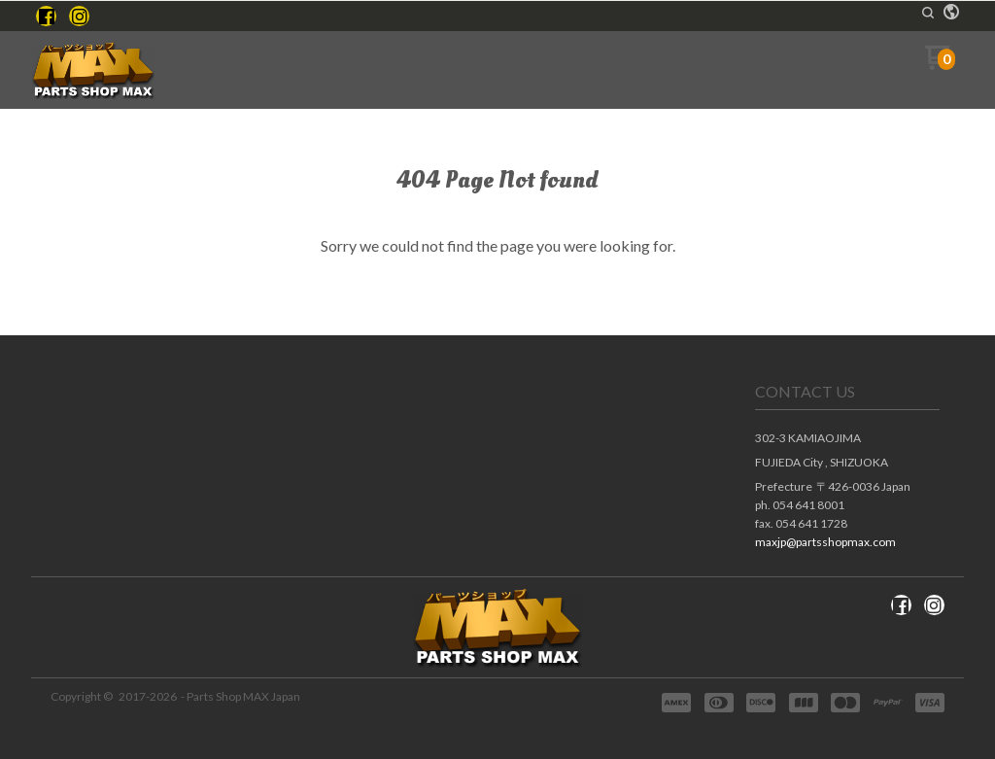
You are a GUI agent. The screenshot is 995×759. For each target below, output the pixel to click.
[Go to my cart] (940, 64)
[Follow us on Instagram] (79, 16)
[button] (928, 12)
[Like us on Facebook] (46, 16)
